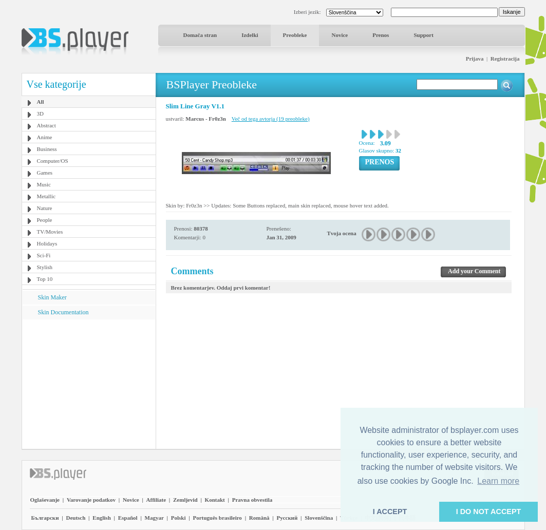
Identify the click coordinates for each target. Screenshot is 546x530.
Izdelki (249, 35)
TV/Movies (50, 232)
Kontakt (215, 500)
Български (45, 518)
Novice (339, 35)
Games (45, 172)
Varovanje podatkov (91, 500)
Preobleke (295, 35)
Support (423, 35)
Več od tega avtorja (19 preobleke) (271, 119)
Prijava (475, 58)
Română (259, 518)
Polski (178, 518)
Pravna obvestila (252, 500)
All (40, 102)
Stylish (45, 267)
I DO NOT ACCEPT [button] (488, 511)
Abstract (46, 125)
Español (128, 518)
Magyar (154, 518)
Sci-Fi (44, 255)
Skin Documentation (63, 312)
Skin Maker (52, 297)
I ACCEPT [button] (390, 511)
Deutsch (75, 518)
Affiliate (156, 500)
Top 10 (45, 279)
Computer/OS (52, 161)
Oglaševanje (45, 500)
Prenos (380, 35)
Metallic (46, 196)
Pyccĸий (286, 518)
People (44, 220)
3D (40, 113)
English (101, 518)
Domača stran (200, 35)
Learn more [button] (498, 481)
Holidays (47, 243)
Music (44, 184)
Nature (44, 208)
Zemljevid (185, 500)
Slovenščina (319, 518)
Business (47, 149)
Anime (44, 137)
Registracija (505, 58)
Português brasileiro (217, 518)
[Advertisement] (88, 383)
